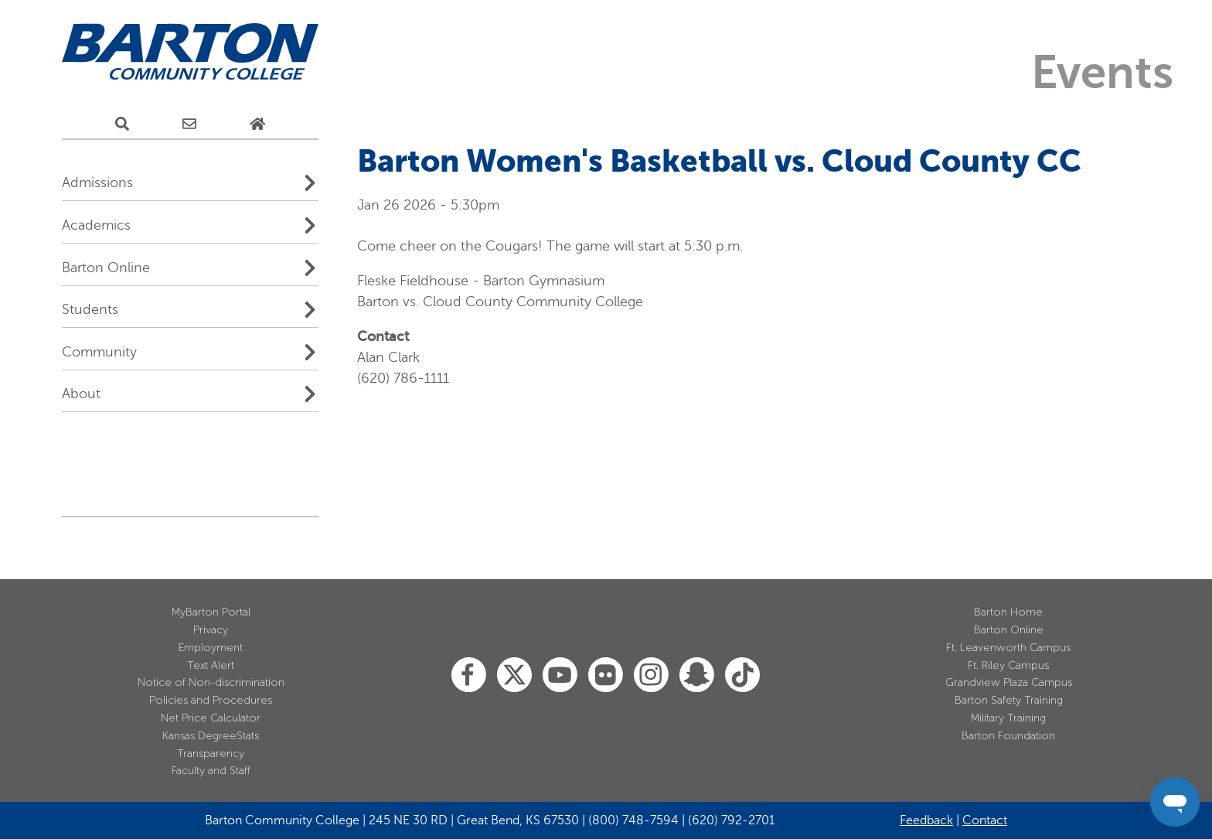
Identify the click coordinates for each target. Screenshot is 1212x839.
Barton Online (106, 267)
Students (90, 309)
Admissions (97, 182)
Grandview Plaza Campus (1008, 682)
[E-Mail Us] (189, 124)
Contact (984, 820)
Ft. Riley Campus (1008, 665)
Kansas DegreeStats (210, 735)
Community (99, 352)
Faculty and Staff (211, 770)
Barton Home (1008, 612)
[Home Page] (257, 124)
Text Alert (210, 665)
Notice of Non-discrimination (211, 682)
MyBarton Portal (211, 612)
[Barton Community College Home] (190, 52)
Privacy (210, 629)
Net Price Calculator (210, 718)
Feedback (926, 820)
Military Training (1008, 718)
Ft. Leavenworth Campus (1008, 647)
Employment (211, 647)
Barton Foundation (1008, 735)
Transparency (210, 753)
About (81, 393)
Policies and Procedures (210, 700)
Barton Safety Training (1009, 700)
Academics (96, 225)
